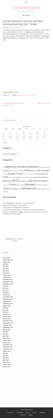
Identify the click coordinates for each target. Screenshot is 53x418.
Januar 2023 (6, 319)
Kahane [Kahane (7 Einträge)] (22, 177)
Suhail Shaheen (27, 95)
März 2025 (6, 273)
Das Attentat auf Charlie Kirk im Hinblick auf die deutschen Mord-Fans (24, 210)
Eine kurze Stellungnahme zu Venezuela (15, 205)
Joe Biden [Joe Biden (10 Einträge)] (17, 177)
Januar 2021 (6, 366)
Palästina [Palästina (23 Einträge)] (44, 181)
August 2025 (7, 262)
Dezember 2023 (8, 297)
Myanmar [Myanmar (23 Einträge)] (7, 181)
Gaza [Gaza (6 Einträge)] (34, 174)
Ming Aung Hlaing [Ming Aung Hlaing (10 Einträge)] (42, 177)
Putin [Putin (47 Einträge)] (13, 184)
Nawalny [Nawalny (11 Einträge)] (22, 181)
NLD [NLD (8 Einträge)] (27, 181)
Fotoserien (19, 412)
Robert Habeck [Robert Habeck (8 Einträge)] (20, 185)
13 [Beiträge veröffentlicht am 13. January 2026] (10, 134)
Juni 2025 (5, 266)
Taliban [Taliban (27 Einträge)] (6, 188)
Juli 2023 (5, 308)
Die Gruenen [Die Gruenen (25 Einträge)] (44, 170)
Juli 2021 (5, 353)
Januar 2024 (6, 295)
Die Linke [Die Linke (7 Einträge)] (5, 174)
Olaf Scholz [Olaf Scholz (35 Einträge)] (34, 180)
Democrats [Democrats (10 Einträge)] (33, 171)
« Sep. (4, 142)
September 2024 (8, 284)
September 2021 (8, 349)
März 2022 (6, 338)
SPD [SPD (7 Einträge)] (42, 185)
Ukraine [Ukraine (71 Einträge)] (27, 188)
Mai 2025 (6, 268)
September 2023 (8, 303)
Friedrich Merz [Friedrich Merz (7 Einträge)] (28, 174)
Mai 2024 (6, 290)
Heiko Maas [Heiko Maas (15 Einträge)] (40, 174)
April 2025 (6, 271)
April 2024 (6, 292)
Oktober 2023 (7, 301)
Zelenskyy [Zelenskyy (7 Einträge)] (5, 191)
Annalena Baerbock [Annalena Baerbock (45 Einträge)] (28, 166)
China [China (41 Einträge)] (27, 170)
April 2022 (6, 336)
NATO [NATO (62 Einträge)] (15, 180)
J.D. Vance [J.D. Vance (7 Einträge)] (11, 177)
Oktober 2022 (7, 325)
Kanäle (31, 415)
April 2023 (6, 314)
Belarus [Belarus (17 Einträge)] (6, 170)
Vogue (26, 409)
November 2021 (8, 347)
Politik (9, 95)
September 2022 (8, 327)
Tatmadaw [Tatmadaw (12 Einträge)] (14, 189)
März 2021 (6, 362)
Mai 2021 (6, 358)
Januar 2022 (6, 342)
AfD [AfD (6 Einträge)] (4, 167)
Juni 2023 (5, 310)
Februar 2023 (7, 316)
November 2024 (8, 282)
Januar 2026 (6, 258)
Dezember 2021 (8, 345)
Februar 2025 (7, 275)
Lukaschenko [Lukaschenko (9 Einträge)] (29, 177)
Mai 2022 (6, 334)
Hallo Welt (10, 412)
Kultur (34, 412)
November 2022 (8, 323)
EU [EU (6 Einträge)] (23, 174)
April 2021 (6, 360)
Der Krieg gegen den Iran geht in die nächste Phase (18, 203)
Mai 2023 (6, 312)
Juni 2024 (5, 288)
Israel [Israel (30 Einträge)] (5, 176)
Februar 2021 (7, 364)
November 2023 (8, 299)
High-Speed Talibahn (44, 103)
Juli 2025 (5, 264)
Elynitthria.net (26, 7)
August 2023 (7, 305)
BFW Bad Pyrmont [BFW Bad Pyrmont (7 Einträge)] (14, 170)
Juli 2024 (5, 286)
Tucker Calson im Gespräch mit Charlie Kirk (16, 207)
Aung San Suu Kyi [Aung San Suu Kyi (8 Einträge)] (44, 167)
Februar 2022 (7, 340)
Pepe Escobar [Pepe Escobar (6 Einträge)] (6, 185)
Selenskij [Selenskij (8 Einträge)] (38, 185)
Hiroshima (23, 415)
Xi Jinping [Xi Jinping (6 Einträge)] (47, 189)
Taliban (33, 95)
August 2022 (7, 329)
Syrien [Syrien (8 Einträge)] (45, 185)
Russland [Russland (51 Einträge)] (30, 184)
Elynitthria (18, 27)
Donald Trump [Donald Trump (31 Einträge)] (15, 173)
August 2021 (7, 351)
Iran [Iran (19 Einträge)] (46, 174)
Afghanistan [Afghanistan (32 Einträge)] (11, 166)
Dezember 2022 (8, 321)
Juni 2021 (5, 356)
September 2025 (8, 260)
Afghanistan (19, 95)
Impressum (42, 412)
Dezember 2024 (8, 279)
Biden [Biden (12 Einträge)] (21, 171)
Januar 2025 (6, 277)
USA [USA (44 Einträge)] (34, 188)
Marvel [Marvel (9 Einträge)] (35, 177)
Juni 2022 (5, 332)
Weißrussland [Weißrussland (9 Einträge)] (41, 189)
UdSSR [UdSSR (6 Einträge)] (19, 189)
